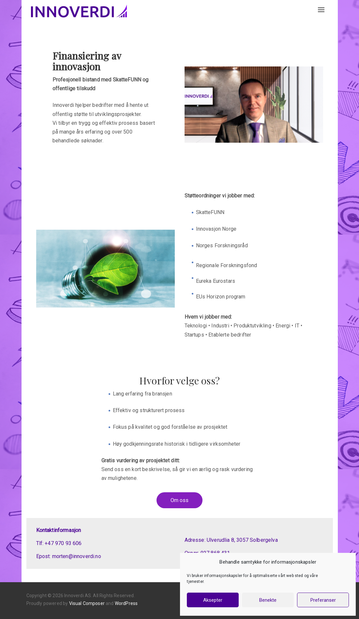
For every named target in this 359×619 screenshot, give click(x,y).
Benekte (268, 600)
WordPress (126, 603)
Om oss (179, 500)
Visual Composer (87, 603)
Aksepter (212, 600)
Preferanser (323, 600)
